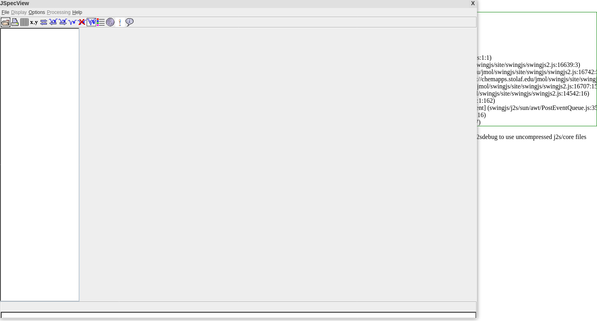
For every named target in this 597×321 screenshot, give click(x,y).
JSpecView (14, 3)
